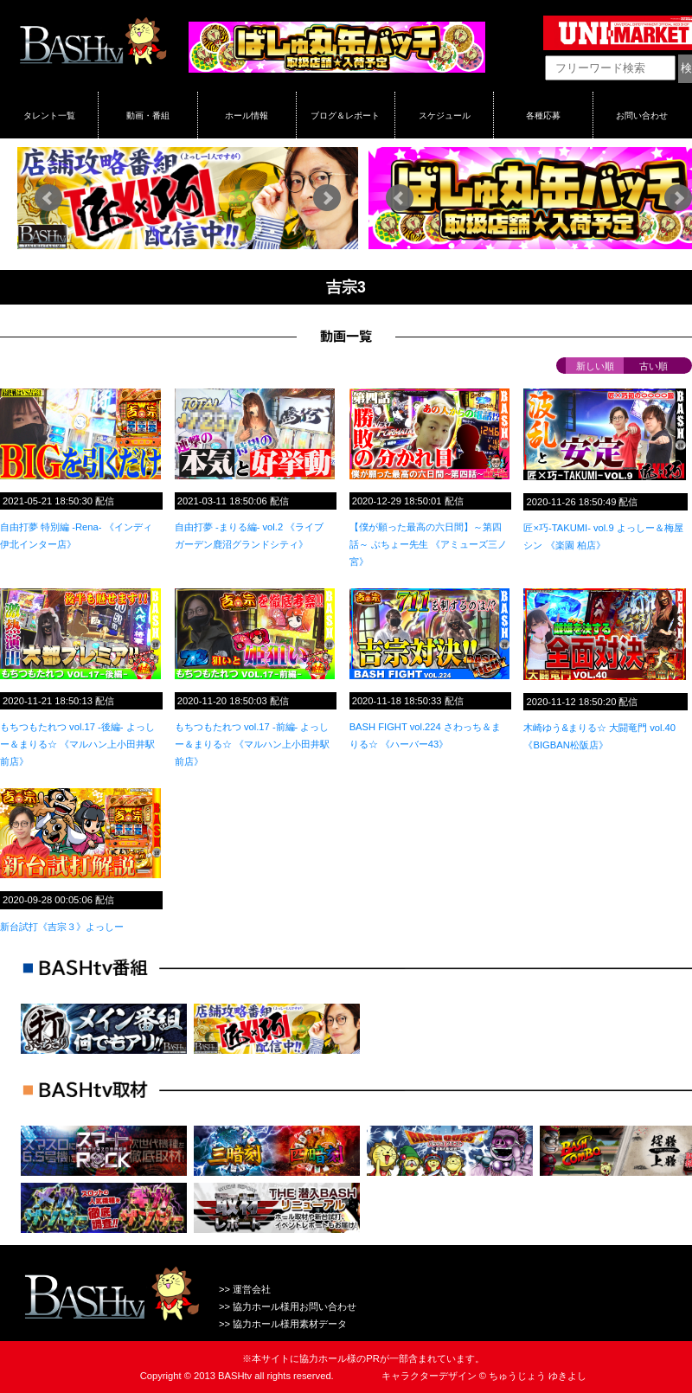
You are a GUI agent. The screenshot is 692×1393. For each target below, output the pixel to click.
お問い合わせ (642, 115)
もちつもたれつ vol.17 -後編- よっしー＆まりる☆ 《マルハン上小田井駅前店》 (77, 744)
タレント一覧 (49, 115)
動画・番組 (148, 115)
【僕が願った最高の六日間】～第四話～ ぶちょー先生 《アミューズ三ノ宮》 (428, 544)
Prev (48, 198)
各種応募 (543, 115)
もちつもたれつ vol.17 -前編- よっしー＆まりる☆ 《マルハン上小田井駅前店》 (252, 744)
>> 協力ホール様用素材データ (283, 1324)
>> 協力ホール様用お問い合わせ (287, 1306)
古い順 (653, 366)
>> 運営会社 (245, 1289)
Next (327, 198)
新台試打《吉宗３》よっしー (62, 926)
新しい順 (595, 366)
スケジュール (445, 115)
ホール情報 (246, 115)
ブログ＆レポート (345, 115)
